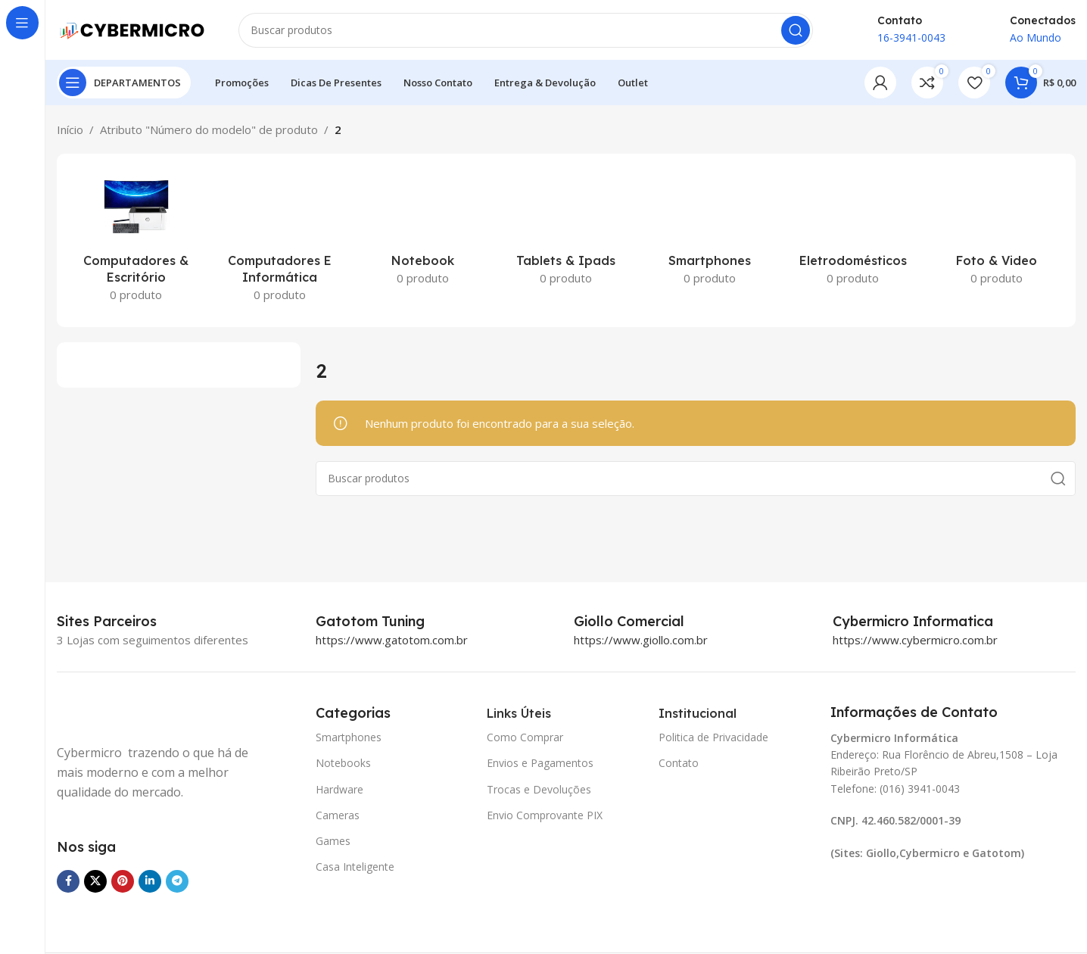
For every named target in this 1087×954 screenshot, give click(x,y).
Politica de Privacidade (713, 738)
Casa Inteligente (355, 867)
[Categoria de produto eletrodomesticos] (853, 232)
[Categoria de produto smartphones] (710, 232)
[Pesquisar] (525, 30)
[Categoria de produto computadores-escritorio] (136, 241)
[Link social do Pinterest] (122, 881)
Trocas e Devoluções (539, 789)
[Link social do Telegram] (177, 881)
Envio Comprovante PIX (545, 815)
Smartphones (349, 738)
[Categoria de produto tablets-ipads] (566, 232)
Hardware (339, 789)
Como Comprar (525, 738)
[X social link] (95, 881)
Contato (679, 763)
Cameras (338, 815)
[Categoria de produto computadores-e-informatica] (279, 241)
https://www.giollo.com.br (641, 640)
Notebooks (343, 763)
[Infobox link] (387, 622)
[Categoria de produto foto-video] (997, 232)
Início (70, 130)
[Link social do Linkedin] (150, 881)
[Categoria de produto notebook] (423, 232)
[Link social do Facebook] (68, 881)
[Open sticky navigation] (123, 83)
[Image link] (132, 714)
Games (333, 841)
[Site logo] (132, 28)
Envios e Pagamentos (540, 763)
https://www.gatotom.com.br (392, 640)
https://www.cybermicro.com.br (915, 640)
